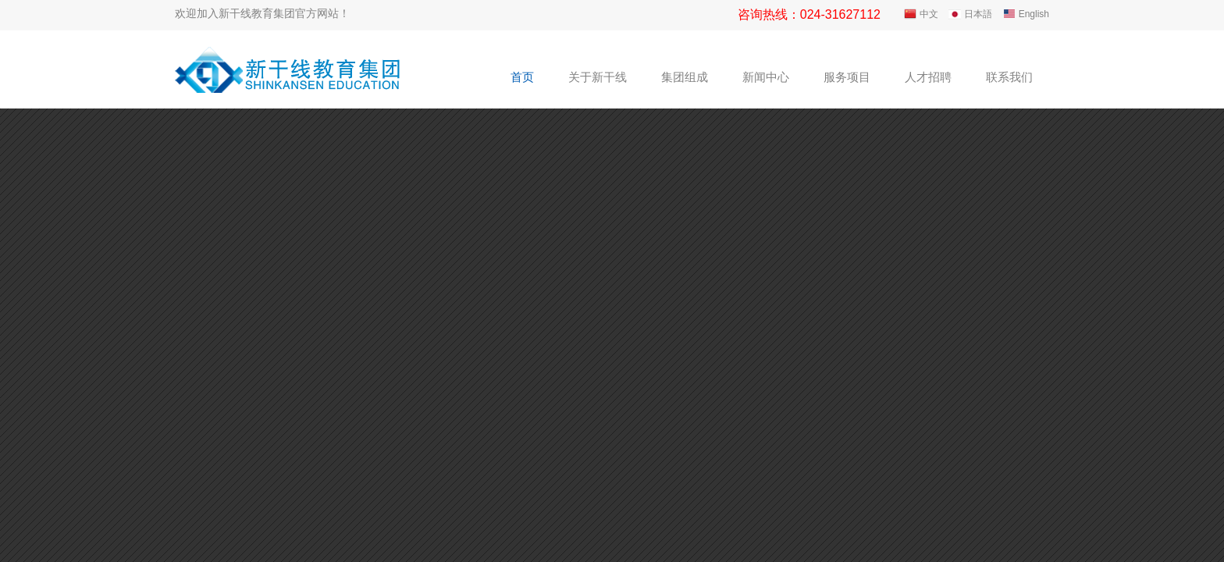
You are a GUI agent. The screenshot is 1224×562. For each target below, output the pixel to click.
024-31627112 (840, 14)
